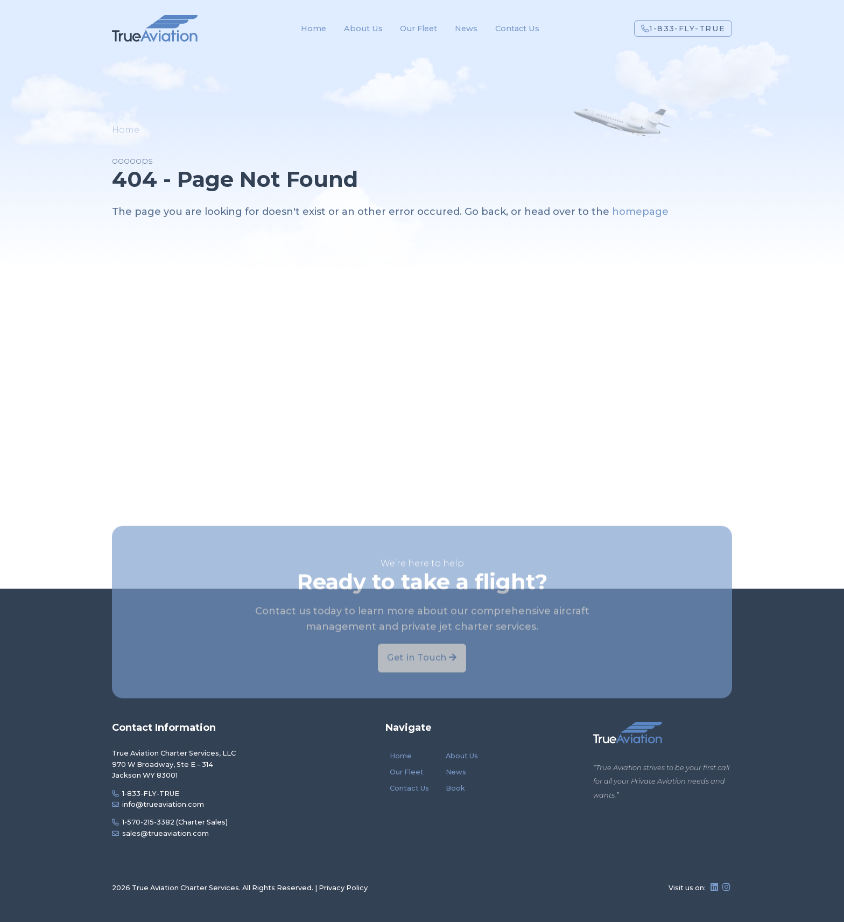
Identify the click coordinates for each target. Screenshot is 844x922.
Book (455, 788)
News (466, 28)
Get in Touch (422, 675)
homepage (640, 212)
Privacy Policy (343, 888)
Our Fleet (418, 28)
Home (313, 28)
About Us (363, 28)
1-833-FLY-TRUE (683, 28)
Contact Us (517, 28)
